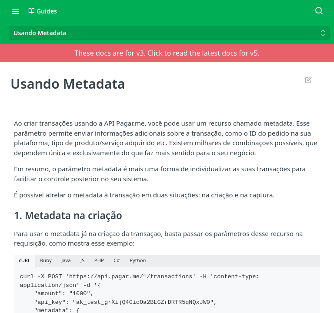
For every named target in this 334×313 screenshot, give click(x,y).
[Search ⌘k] (318, 10)
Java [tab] (65, 260)
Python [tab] (138, 260)
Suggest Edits (308, 79)
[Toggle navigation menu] (15, 10)
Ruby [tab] (45, 260)
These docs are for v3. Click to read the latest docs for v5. (166, 53)
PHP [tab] (99, 260)
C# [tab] (117, 260)
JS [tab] (82, 260)
